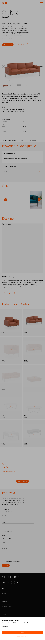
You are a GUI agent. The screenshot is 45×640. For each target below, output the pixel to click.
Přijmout (22, 632)
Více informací (5, 626)
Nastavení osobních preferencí (22, 636)
